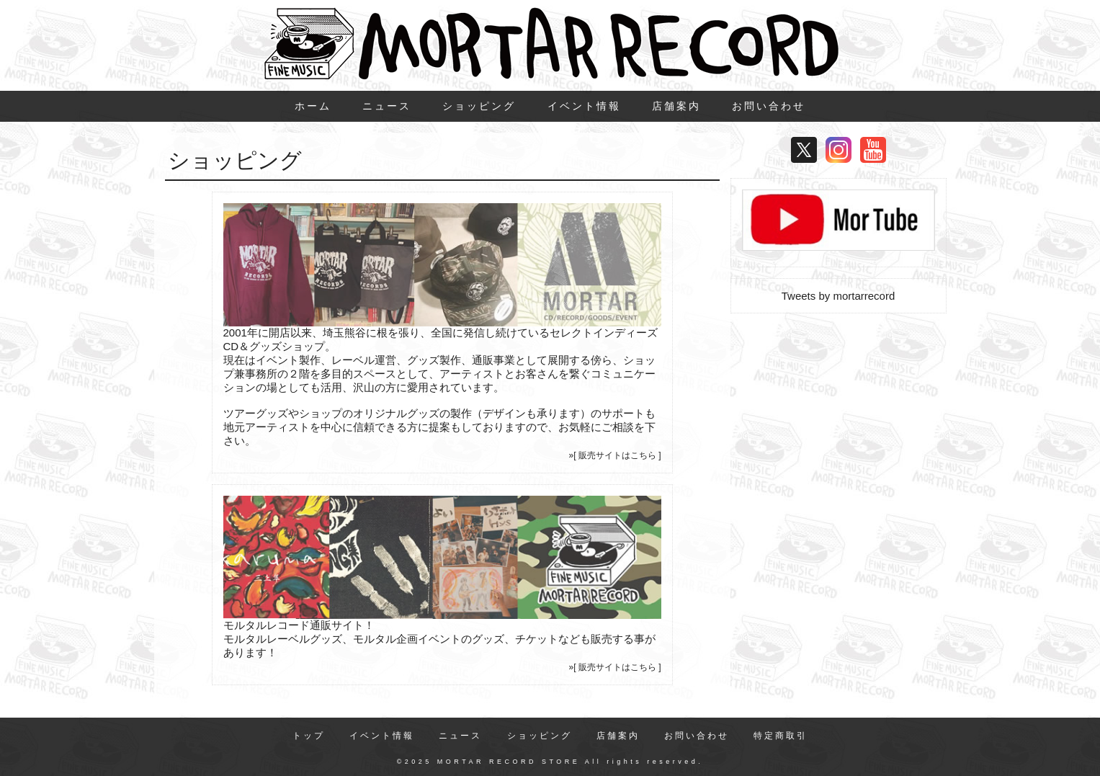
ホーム (313, 106)
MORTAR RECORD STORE (509, 761)
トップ (308, 736)
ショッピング (479, 106)
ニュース (386, 106)
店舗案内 (676, 106)
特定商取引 (781, 736)
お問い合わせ (768, 106)
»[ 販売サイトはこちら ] (614, 455)
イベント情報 (584, 106)
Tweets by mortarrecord (838, 296)
